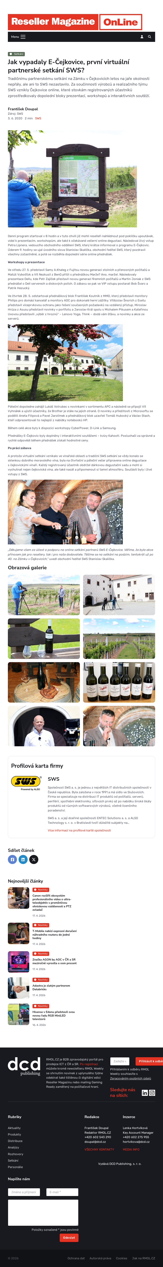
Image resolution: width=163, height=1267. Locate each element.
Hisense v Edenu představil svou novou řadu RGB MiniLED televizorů (53, 1015)
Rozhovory (15, 1154)
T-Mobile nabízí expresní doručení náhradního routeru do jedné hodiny (54, 934)
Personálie (15, 1167)
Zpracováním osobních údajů (130, 1078)
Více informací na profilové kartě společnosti (79, 830)
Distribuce (15, 1141)
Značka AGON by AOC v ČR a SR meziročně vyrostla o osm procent (54, 961)
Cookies (121, 1258)
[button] (150, 37)
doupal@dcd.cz (95, 1142)
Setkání (16, 53)
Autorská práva (100, 1258)
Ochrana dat (76, 1258)
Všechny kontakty (99, 1149)
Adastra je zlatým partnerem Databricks (51, 987)
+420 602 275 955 (136, 1137)
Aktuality (14, 1128)
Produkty (14, 1134)
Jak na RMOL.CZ (143, 1258)
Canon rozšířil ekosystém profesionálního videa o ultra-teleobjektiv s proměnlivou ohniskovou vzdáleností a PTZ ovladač (51, 903)
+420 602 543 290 (98, 1137)
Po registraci (89, 1064)
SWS (38, 118)
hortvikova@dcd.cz (136, 1142)
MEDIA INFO (131, 1149)
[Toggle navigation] (17, 37)
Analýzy (13, 1147)
